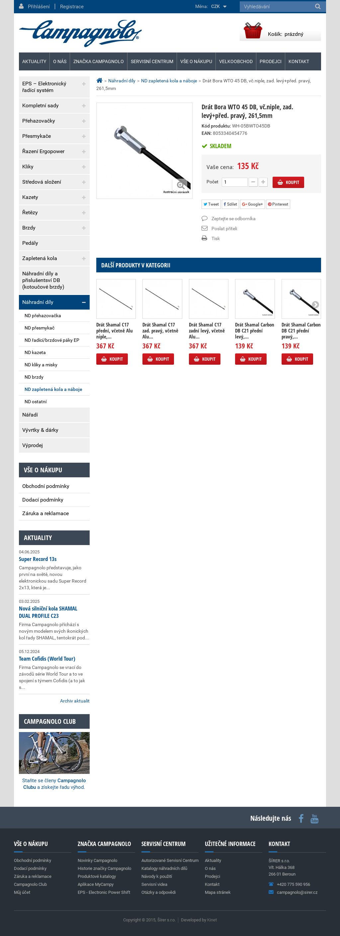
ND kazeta (35, 352)
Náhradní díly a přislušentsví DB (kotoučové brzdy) (43, 280)
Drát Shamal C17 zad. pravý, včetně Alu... (160, 330)
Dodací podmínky (42, 500)
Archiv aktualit (75, 700)
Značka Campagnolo (98, 61)
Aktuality (38, 537)
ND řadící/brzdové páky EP (52, 340)
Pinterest (278, 204)
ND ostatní (35, 401)
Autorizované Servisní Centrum (170, 860)
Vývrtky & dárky (40, 430)
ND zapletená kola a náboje (53, 389)
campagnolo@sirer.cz (297, 892)
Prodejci (271, 61)
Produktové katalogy (97, 876)
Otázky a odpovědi (158, 892)
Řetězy (30, 212)
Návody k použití (156, 876)
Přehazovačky (38, 121)
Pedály (30, 243)
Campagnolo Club (30, 884)
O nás (59, 61)
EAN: (207, 133)
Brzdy (29, 228)
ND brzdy (34, 377)
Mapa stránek (218, 892)
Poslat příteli (224, 228)
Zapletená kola (39, 258)
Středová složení (41, 182)
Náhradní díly (37, 302)
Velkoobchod (236, 61)
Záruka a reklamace (45, 513)
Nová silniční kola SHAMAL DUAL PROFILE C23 (48, 612)
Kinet (212, 919)
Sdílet (230, 204)
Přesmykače (36, 136)
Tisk (216, 238)
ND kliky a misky (41, 364)
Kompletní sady (40, 105)
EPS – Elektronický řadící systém (44, 86)
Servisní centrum (152, 61)
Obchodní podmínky (45, 486)
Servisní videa (154, 884)
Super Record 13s (37, 559)
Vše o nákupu (196, 61)
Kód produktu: (216, 126)
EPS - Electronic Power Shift (104, 892)
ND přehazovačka (43, 315)
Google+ (252, 204)
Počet (212, 181)
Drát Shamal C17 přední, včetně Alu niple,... (114, 330)
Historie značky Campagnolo (104, 868)
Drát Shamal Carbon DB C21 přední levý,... (254, 330)
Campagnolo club (50, 721)
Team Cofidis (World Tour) (47, 658)
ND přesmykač (39, 327)
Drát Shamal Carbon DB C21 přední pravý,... (301, 330)
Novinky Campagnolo (97, 860)
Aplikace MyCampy (96, 884)
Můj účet (22, 892)
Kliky (28, 166)
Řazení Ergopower (43, 151)
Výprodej (32, 445)
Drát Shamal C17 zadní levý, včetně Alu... (207, 330)
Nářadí (30, 415)
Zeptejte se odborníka (234, 218)
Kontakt (299, 61)
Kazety (30, 197)
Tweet (211, 204)
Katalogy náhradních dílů (164, 868)
